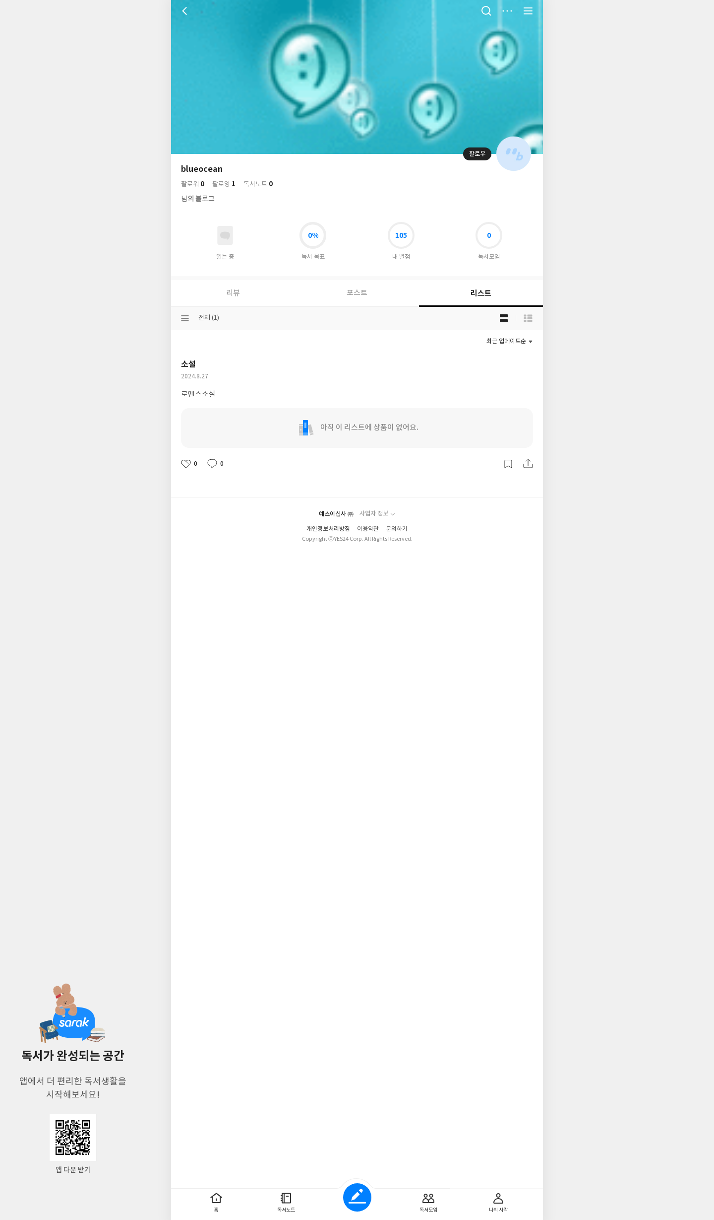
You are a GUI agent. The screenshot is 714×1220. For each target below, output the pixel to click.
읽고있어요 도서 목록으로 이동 (225, 235)
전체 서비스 (528, 11)
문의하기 (397, 430)
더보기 (507, 11)
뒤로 (186, 11)
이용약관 (368, 430)
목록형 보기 (528, 318)
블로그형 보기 (503, 318)
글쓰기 (357, 1197)
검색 (486, 11)
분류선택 (185, 318)
